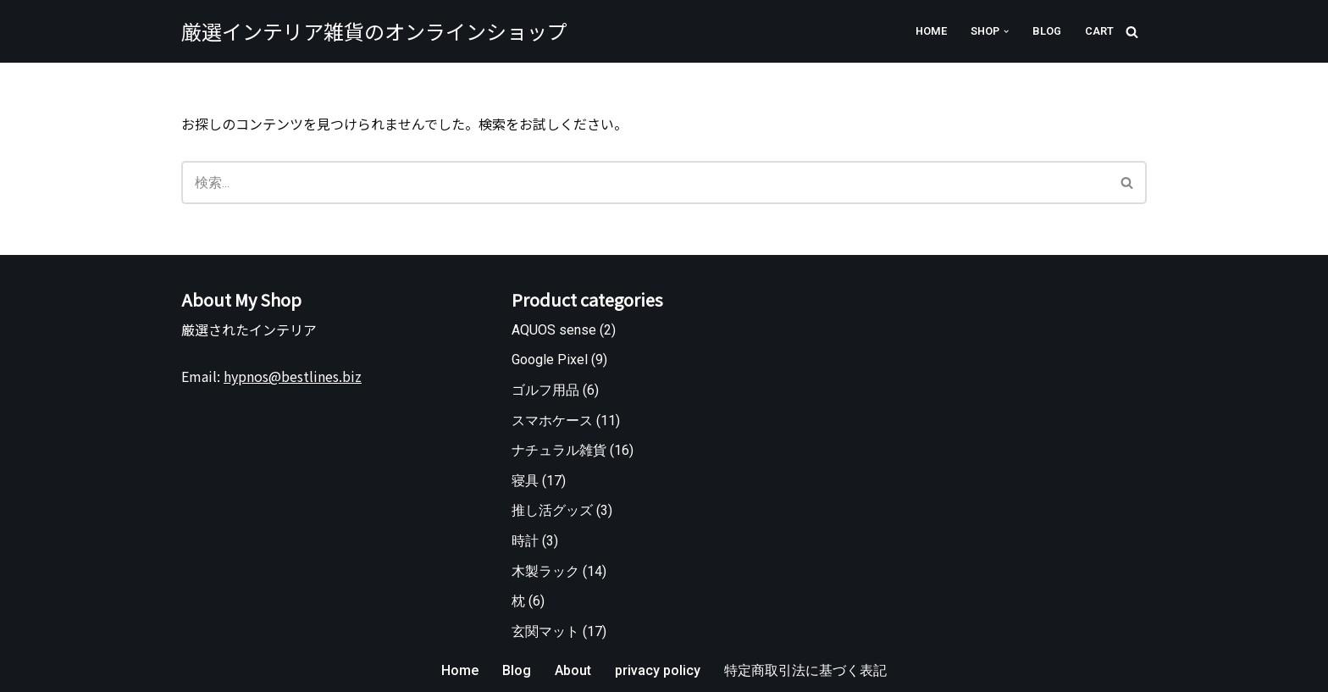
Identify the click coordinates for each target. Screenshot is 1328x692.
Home (931, 31)
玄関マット (545, 631)
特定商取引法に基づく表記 (805, 670)
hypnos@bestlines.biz (293, 376)
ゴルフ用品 (545, 390)
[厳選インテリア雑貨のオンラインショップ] (374, 31)
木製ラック (545, 571)
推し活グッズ (552, 510)
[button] (1006, 31)
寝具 (525, 481)
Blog (1046, 31)
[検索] (1132, 31)
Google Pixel (550, 360)
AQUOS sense (554, 330)
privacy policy (657, 670)
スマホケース (552, 420)
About (573, 670)
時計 (525, 541)
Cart (1099, 31)
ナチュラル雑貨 (559, 450)
